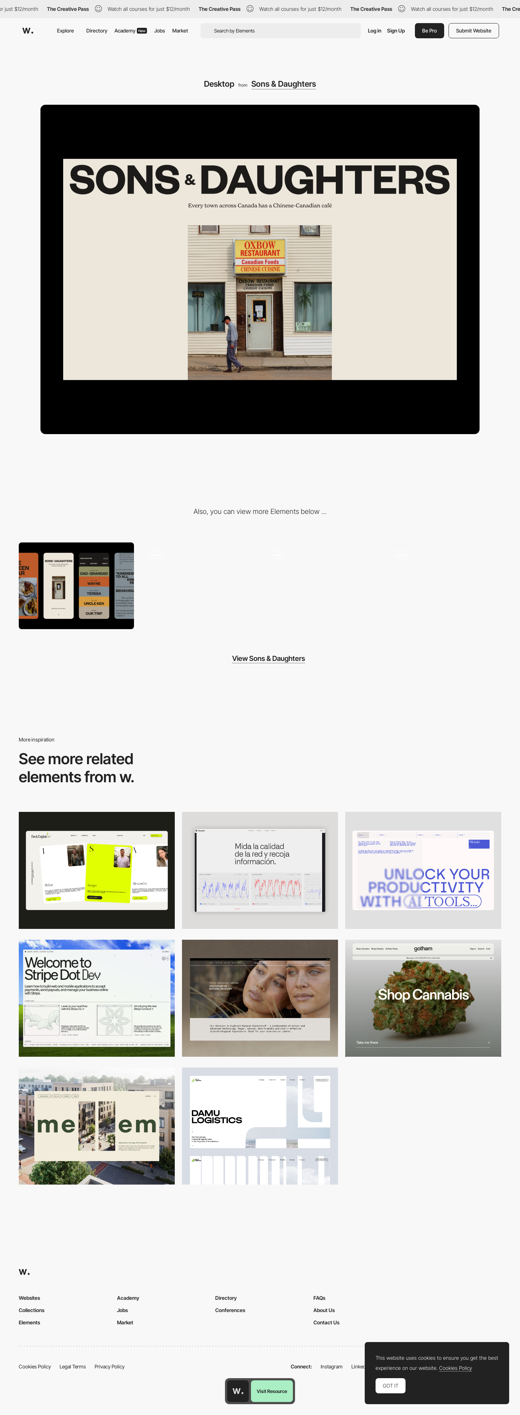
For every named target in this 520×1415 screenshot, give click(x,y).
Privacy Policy (110, 1366)
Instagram (332, 1366)
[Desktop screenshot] (260, 1126)
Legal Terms (73, 1366)
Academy (130, 30)
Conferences (230, 1310)
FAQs (319, 1298)
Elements (29, 1322)
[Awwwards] (27, 31)
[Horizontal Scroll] (198, 585)
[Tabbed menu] (321, 585)
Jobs (159, 30)
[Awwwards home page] (238, 1391)
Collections (31, 1310)
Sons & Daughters (283, 84)
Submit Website (473, 30)
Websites (29, 1298)
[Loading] (443, 585)
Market (180, 30)
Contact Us (326, 1322)
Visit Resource (272, 1391)
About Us (324, 1310)
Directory (96, 30)
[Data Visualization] (260, 870)
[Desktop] (97, 870)
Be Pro (429, 30)
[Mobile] (76, 585)
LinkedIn (360, 1366)
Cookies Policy (35, 1366)
